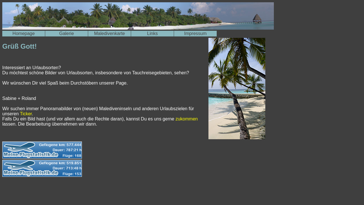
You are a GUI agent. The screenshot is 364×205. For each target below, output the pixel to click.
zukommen (186, 118)
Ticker (26, 113)
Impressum (195, 33)
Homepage (24, 33)
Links (152, 33)
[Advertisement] (68, 191)
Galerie (66, 33)
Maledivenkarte (109, 33)
